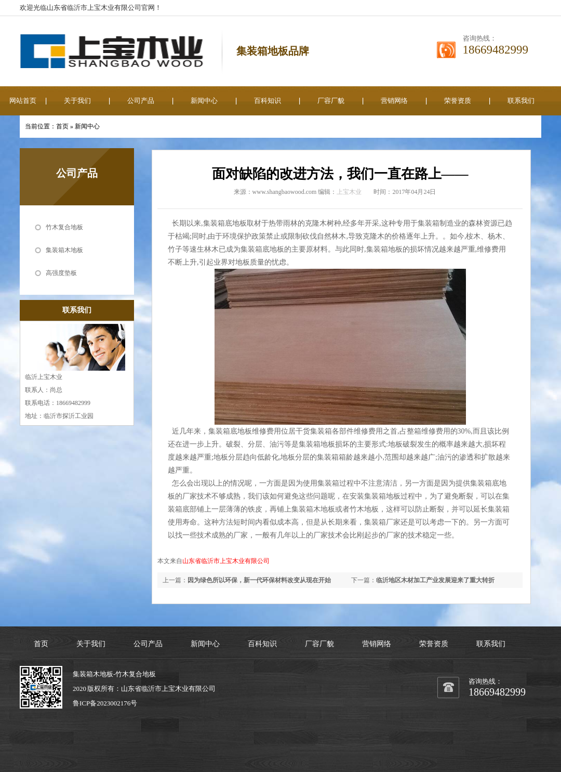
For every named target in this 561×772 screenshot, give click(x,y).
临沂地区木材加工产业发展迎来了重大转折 (435, 580)
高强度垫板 (61, 273)
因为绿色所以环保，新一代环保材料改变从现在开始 (259, 580)
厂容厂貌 (330, 100)
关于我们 (77, 100)
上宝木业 (349, 191)
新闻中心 (204, 100)
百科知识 (267, 100)
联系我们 (521, 100)
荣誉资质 (457, 100)
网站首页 (22, 100)
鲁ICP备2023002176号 (105, 703)
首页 (62, 126)
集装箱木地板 (64, 250)
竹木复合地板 (64, 227)
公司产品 (140, 100)
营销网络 (394, 100)
